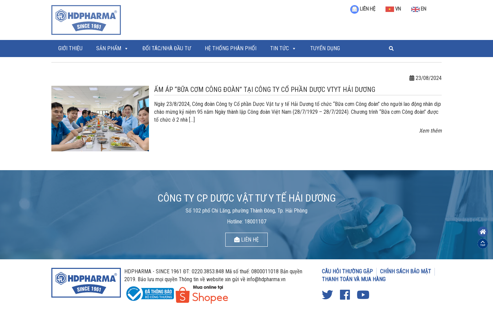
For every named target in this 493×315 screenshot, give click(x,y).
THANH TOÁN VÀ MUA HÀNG (353, 279)
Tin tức (279, 48)
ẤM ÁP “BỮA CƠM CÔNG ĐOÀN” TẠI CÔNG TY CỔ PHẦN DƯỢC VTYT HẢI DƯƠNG (264, 89)
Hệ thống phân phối (230, 48)
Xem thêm (430, 130)
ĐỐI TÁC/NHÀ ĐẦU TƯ (166, 48)
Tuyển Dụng (325, 48)
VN (393, 9)
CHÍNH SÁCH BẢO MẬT (405, 271)
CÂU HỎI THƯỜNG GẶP (347, 271)
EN (418, 9)
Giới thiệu (70, 48)
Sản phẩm (108, 48)
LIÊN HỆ (362, 9)
